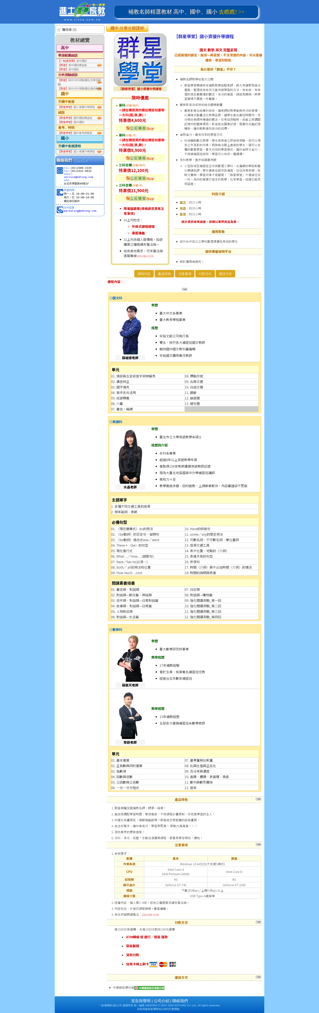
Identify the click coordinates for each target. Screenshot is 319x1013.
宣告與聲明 (141, 1001)
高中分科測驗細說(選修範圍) (80, 88)
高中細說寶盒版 (72, 65)
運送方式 (225, 273)
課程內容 (144, 273)
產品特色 (164, 273)
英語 (183, 208)
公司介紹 (161, 1001)
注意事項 (184, 273)
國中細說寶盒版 (75, 118)
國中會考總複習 (75, 133)
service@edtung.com (78, 177)
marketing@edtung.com (80, 211)
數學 (183, 214)
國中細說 (71, 122)
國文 (183, 202)
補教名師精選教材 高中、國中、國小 (186, 12)
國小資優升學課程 (76, 107)
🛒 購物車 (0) (67, 29)
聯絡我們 (180, 1001)
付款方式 (205, 273)
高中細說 (72, 61)
